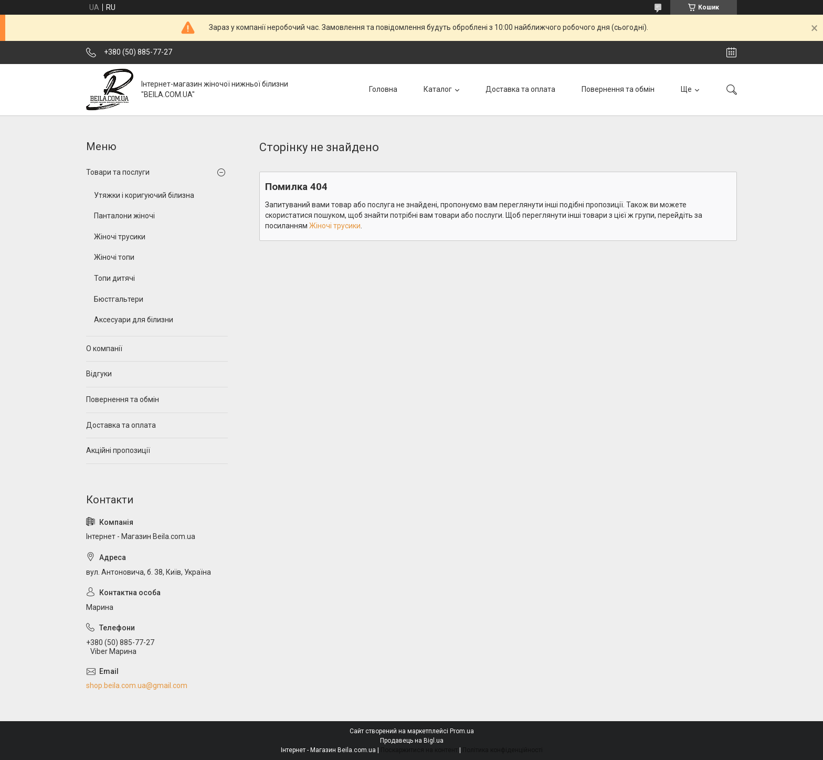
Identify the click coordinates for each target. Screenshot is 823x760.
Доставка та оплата (520, 89)
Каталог (438, 89)
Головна (383, 89)
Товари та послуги (118, 172)
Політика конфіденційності (502, 750)
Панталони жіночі (124, 216)
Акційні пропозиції (118, 450)
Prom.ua (462, 731)
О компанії (104, 348)
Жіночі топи (114, 257)
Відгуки (99, 374)
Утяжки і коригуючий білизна (144, 195)
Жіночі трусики (335, 225)
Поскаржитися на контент (419, 750)
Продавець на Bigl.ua (412, 740)
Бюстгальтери (118, 299)
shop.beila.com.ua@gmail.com (136, 685)
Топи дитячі (114, 278)
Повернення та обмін (618, 89)
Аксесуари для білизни (133, 319)
